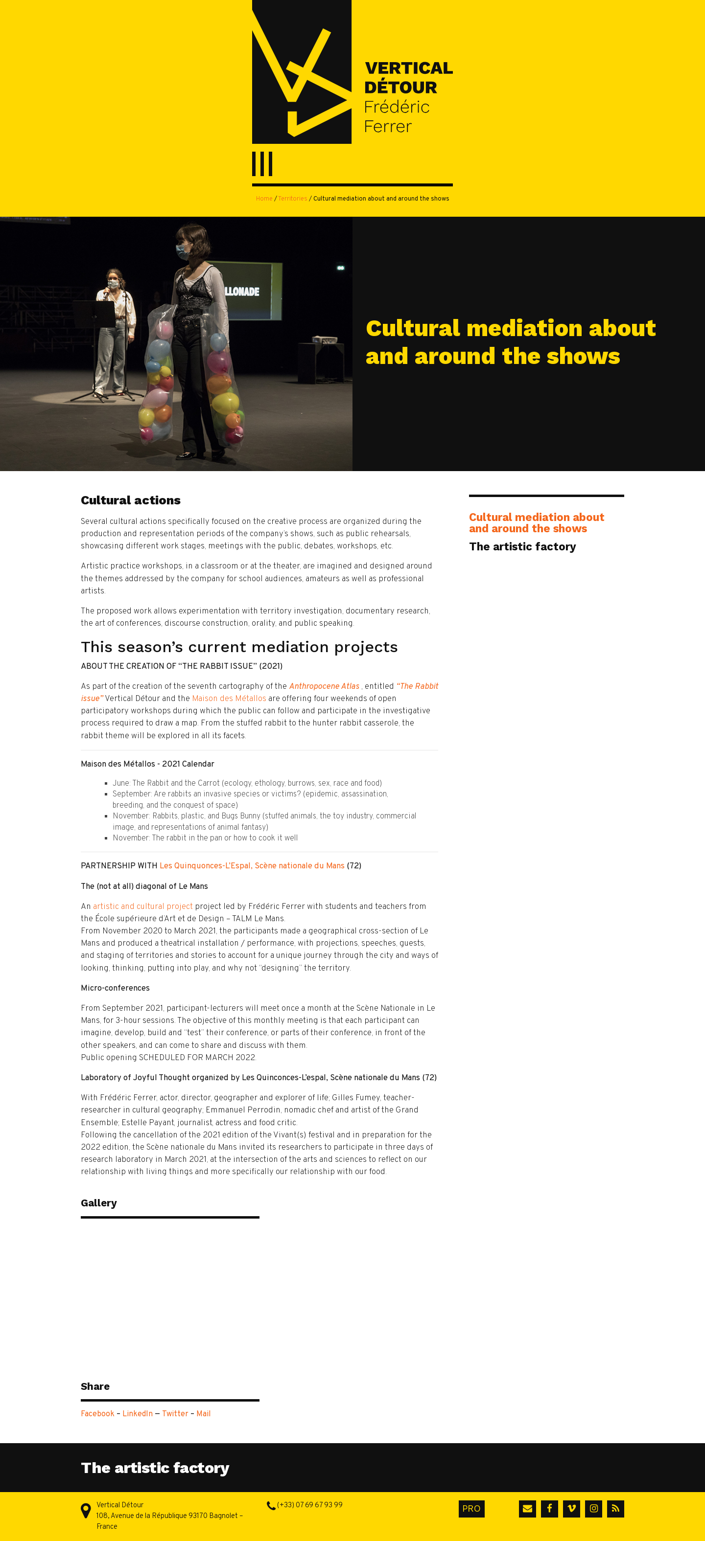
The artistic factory (522, 546)
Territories (292, 199)
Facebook (98, 1414)
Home (264, 199)
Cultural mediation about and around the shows (537, 522)
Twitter (175, 1414)
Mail (203, 1414)
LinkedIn (137, 1414)
